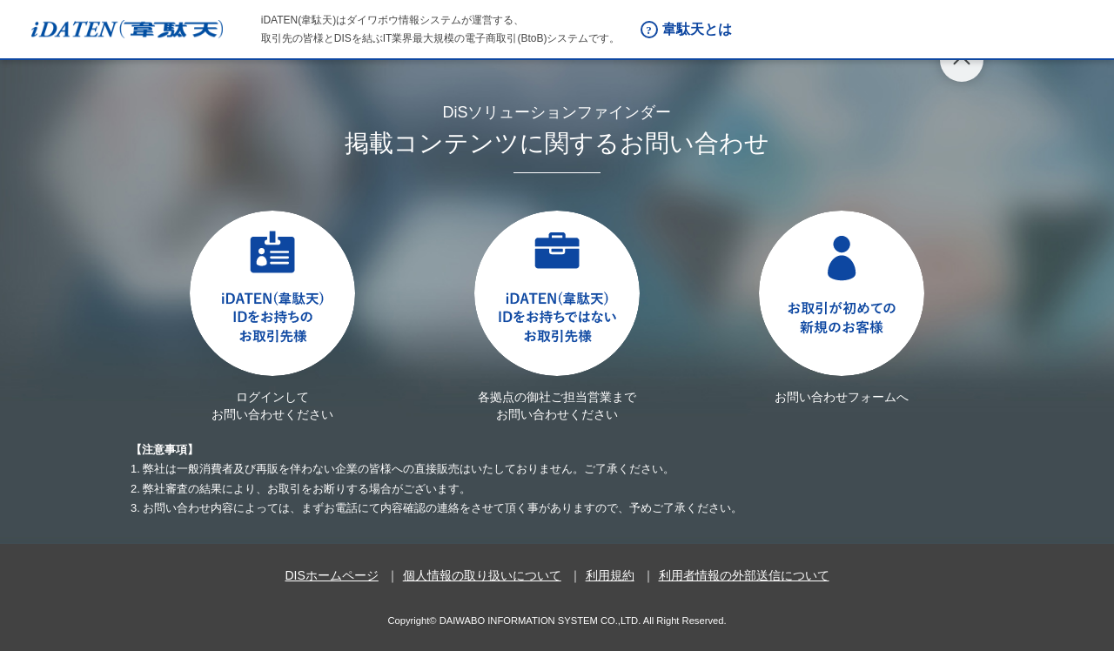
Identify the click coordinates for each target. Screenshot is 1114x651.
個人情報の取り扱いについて (482, 575)
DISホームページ (331, 575)
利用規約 (610, 575)
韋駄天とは (697, 29)
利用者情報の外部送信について (744, 575)
